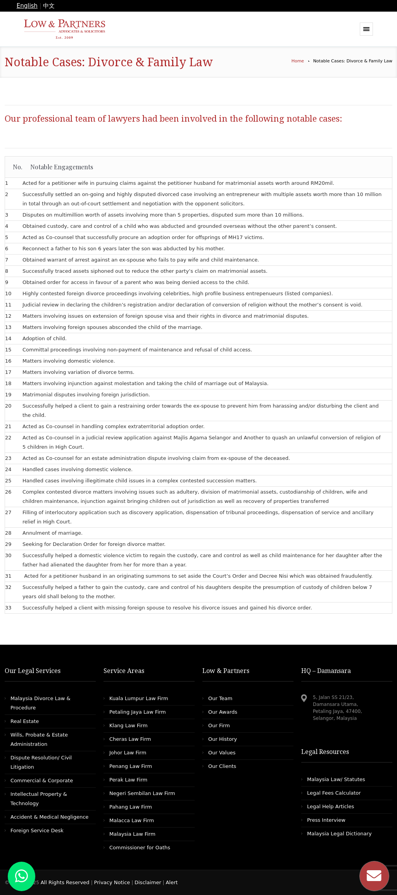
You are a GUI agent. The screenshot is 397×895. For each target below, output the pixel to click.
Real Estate (24, 721)
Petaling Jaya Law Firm (137, 712)
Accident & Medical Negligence (49, 817)
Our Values (221, 753)
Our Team (220, 698)
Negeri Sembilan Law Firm (142, 793)
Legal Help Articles (330, 806)
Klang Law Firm (128, 725)
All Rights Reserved (66, 882)
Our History (222, 739)
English (27, 5)
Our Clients (222, 766)
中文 (49, 5)
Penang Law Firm (130, 766)
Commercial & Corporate (41, 780)
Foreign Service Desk (37, 830)
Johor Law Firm (127, 753)
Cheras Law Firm (130, 739)
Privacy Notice (112, 882)
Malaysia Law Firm (132, 834)
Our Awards (222, 712)
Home (298, 61)
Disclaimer (148, 882)
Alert (172, 882)
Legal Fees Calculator (334, 793)
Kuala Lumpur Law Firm (138, 698)
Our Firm (219, 725)
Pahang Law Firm (130, 807)
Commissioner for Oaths (139, 847)
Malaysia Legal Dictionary (339, 833)
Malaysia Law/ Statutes (336, 779)
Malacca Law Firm (131, 820)
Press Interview (326, 820)
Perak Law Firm (128, 780)
